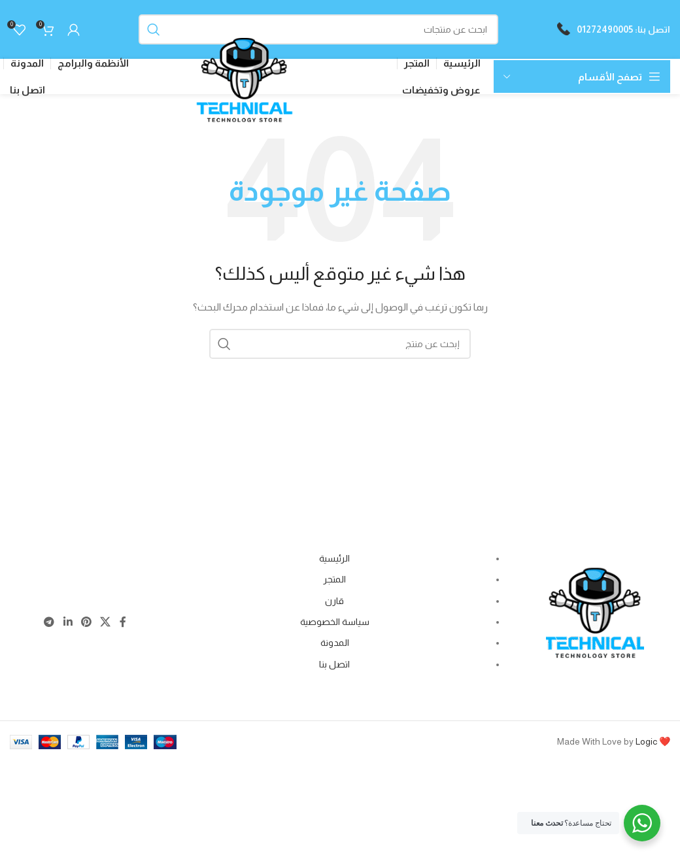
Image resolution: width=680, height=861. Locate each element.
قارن (334, 604)
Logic (646, 745)
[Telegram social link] (49, 626)
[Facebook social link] (122, 626)
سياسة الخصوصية (334, 625)
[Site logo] (244, 92)
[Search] (318, 29)
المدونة (334, 646)
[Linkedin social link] (67, 626)
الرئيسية (334, 562)
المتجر (334, 583)
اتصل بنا (334, 667)
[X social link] (105, 626)
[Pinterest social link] (85, 626)
